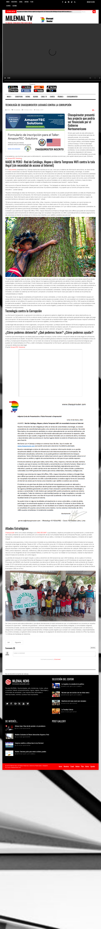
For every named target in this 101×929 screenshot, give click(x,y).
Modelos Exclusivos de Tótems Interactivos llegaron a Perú (32, 735)
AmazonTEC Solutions (14, 158)
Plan (31, 2)
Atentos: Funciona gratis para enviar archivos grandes (30, 751)
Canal (21, 2)
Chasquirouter (72, 97)
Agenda (15, 6)
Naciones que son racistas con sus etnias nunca (75, 692)
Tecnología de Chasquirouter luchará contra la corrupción (38, 105)
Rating (28, 97)
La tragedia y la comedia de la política (73, 684)
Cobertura (19, 97)
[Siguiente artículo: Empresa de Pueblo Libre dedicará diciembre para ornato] (18, 642)
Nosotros (14, 2)
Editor (75, 703)
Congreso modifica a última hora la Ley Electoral (29, 743)
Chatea (52, 97)
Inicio (7, 2)
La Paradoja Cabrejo (67, 709)
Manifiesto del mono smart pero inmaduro (74, 701)
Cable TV (44, 97)
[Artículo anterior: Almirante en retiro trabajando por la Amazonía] (8, 642)
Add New (93, 647)
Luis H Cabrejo (77, 686)
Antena (26, 2)
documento (12, 169)
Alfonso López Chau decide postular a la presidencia (30, 726)
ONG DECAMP (41, 532)
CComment (57, 659)
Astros (8, 6)
